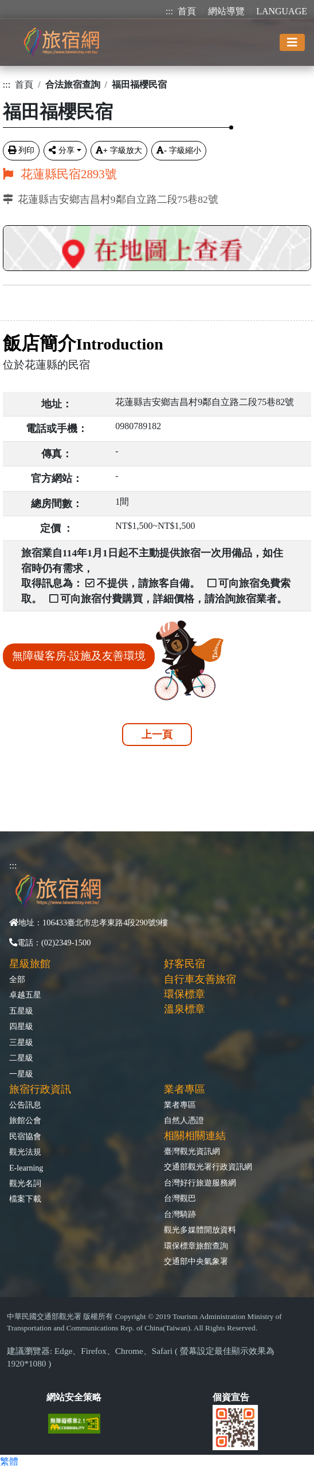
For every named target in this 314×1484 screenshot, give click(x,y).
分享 (61, 150)
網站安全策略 (73, 1397)
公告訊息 (25, 1104)
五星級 (21, 1010)
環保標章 (184, 994)
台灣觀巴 (180, 1198)
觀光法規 (25, 1151)
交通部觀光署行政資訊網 (208, 1166)
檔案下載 (25, 1198)
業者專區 (180, 1104)
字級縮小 (178, 150)
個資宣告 (231, 1397)
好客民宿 (184, 963)
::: (169, 11)
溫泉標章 (184, 1009)
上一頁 (157, 734)
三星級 (21, 1042)
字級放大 (119, 150)
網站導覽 (226, 11)
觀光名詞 (25, 1183)
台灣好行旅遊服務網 (200, 1182)
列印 (21, 150)
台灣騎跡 (180, 1214)
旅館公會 (25, 1120)
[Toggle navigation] (292, 42)
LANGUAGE (281, 11)
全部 (17, 979)
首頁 (187, 11)
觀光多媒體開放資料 (200, 1229)
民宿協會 (25, 1136)
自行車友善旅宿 (200, 979)
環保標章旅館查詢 (196, 1245)
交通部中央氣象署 (196, 1261)
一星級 (21, 1073)
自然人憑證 (184, 1120)
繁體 (9, 1461)
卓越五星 (25, 994)
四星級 (21, 1026)
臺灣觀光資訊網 (192, 1151)
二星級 (21, 1057)
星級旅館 (29, 963)
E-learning (26, 1167)
